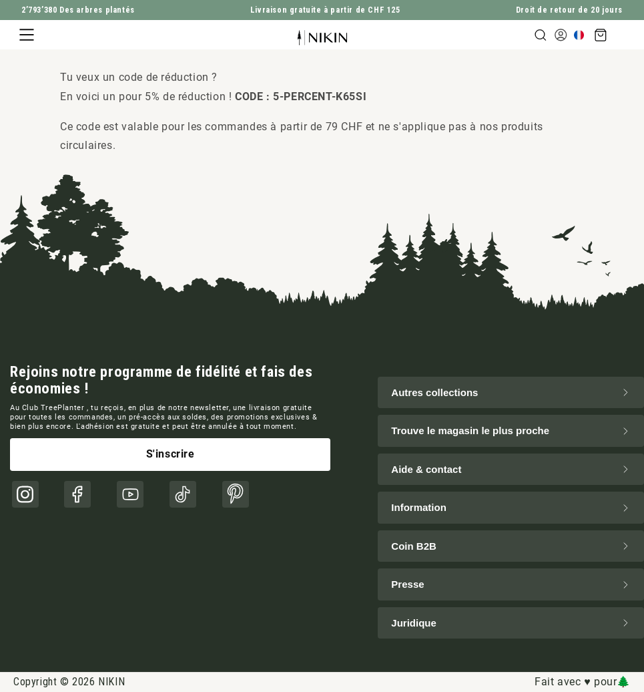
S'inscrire (170, 454)
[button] (26, 34)
